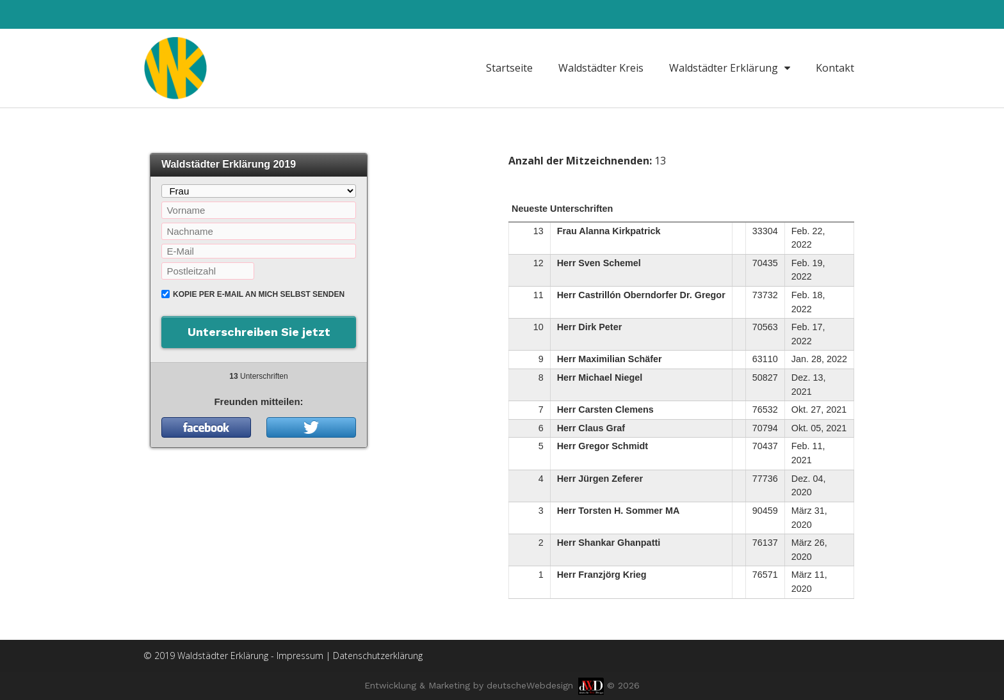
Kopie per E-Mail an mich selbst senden (258, 294)
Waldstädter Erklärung (729, 67)
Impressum (300, 655)
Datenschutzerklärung (378, 655)
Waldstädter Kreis (601, 68)
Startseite (509, 68)
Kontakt (835, 68)
